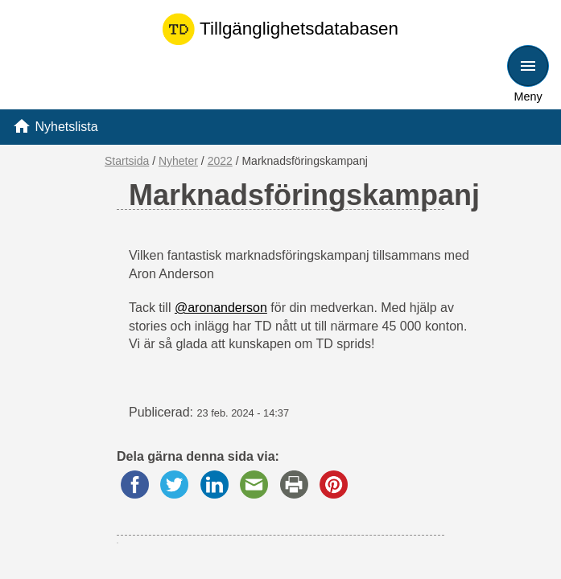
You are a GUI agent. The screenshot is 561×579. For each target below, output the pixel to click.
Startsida (127, 160)
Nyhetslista (66, 126)
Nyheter (178, 160)
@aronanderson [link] (221, 307)
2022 (220, 160)
